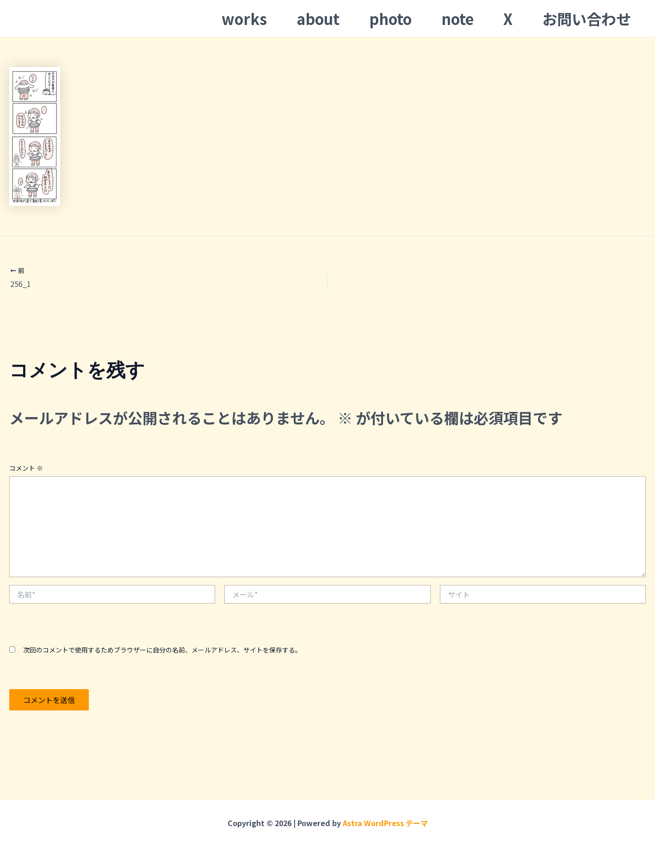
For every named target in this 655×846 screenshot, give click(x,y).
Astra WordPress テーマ (385, 822)
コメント (26, 468)
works (244, 18)
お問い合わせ (586, 18)
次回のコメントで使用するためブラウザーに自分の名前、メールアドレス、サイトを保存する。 (162, 649)
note (457, 18)
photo (390, 18)
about (318, 18)
